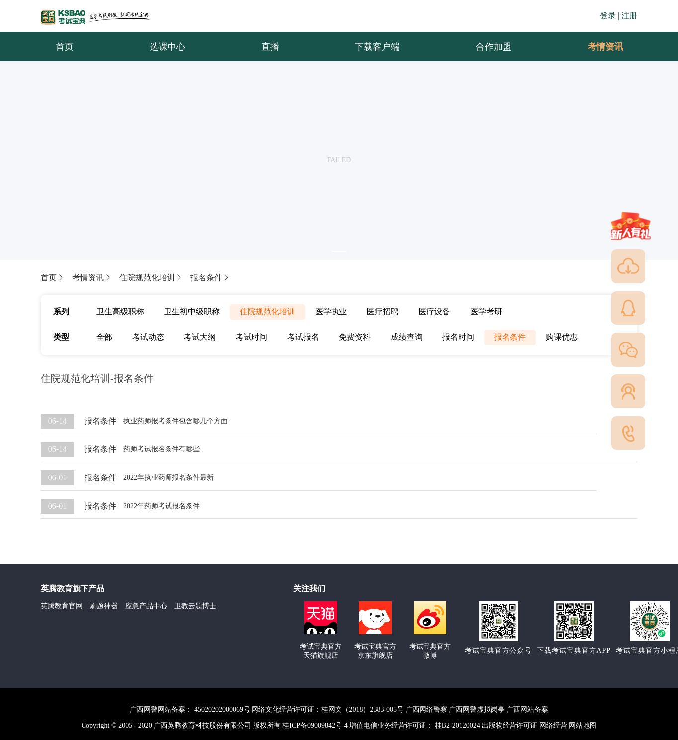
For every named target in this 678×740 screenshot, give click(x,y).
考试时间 (251, 337)
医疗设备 (434, 311)
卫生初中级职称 (192, 311)
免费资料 (355, 337)
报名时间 (458, 337)
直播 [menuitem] (270, 47)
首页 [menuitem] (65, 47)
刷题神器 (104, 606)
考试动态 (148, 337)
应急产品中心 (146, 606)
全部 (104, 337)
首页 (53, 277)
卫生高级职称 (120, 311)
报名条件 (210, 277)
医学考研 (486, 311)
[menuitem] (605, 47)
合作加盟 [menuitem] (493, 47)
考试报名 (303, 337)
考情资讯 (597, 47)
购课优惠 (562, 337)
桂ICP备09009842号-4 (314, 725)
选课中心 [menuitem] (167, 47)
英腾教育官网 (62, 606)
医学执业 (331, 311)
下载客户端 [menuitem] (377, 47)
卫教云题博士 (195, 606)
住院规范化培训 (151, 277)
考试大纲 (200, 337)
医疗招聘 (383, 311)
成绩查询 (407, 337)
